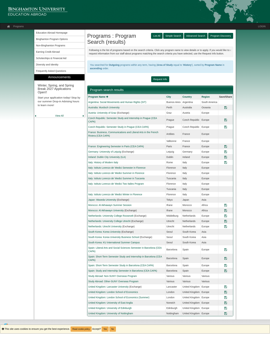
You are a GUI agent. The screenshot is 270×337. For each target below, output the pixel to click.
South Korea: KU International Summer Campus (114, 242)
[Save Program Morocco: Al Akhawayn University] (225, 210)
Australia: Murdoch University (104, 107)
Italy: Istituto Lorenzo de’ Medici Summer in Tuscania (116, 178)
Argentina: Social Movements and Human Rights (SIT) (117, 102)
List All (156, 35)
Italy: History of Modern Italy (103, 162)
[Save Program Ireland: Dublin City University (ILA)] (225, 157)
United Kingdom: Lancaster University (108, 286)
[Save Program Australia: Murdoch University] (225, 107)
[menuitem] (59, 95)
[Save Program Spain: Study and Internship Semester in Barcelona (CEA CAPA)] (225, 270)
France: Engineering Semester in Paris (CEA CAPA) (116, 146)
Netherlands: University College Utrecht (109, 221)
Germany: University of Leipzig (104, 151)
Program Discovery (220, 35)
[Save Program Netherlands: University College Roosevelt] (225, 215)
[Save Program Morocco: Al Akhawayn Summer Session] (225, 205)
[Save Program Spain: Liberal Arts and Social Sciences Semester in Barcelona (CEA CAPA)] (225, 249)
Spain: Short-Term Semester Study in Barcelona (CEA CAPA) (121, 265)
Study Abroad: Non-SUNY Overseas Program (112, 276)
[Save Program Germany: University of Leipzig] (225, 151)
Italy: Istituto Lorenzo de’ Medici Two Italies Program (116, 183)
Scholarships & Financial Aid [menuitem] (51, 58)
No (112, 329)
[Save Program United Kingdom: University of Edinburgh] (225, 308)
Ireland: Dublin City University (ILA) (107, 157)
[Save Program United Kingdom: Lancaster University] (225, 286)
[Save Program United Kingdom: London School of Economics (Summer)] (225, 297)
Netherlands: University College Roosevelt (110, 215)
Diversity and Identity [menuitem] (47, 64)
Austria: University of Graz (102, 112)
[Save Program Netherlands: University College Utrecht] (225, 221)
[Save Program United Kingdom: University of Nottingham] (225, 313)
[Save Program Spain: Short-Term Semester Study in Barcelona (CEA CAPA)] (225, 265)
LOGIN (262, 26)
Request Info (160, 79)
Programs (18, 26)
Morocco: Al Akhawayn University (106, 210)
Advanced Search (195, 35)
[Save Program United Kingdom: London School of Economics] (225, 292)
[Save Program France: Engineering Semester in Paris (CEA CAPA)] (225, 146)
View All (59, 115)
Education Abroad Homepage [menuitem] (52, 32)
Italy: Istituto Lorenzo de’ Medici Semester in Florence (117, 167)
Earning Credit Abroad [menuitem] (48, 51)
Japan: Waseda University (102, 199)
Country (187, 96)
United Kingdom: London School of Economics (113, 292)
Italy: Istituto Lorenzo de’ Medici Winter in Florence (115, 194)
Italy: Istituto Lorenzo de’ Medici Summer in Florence (116, 173)
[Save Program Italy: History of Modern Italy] (225, 162)
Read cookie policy (81, 329)
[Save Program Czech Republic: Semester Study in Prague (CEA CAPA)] (225, 127)
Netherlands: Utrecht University (105, 226)
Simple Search (173, 35)
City (168, 96)
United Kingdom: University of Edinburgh (110, 308)
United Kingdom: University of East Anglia (110, 302)
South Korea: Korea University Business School (113, 237)
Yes (105, 329)
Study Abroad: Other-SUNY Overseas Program (113, 281)
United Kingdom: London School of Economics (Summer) (118, 297)
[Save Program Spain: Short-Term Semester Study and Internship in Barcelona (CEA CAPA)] (225, 258)
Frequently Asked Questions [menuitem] (51, 71)
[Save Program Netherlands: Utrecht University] (225, 226)
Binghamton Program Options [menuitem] (52, 39)
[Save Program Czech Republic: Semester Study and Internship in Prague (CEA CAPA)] (225, 119)
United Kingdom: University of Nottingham (110, 313)
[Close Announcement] (230, 50)
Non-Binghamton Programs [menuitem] (50, 45)
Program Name (98, 96)
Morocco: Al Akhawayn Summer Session (110, 205)
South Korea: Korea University (104, 231)
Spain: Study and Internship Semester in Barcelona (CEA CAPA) (122, 270)
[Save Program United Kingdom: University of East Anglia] (225, 302)
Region (205, 96)
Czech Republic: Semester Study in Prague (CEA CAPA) (118, 127)
